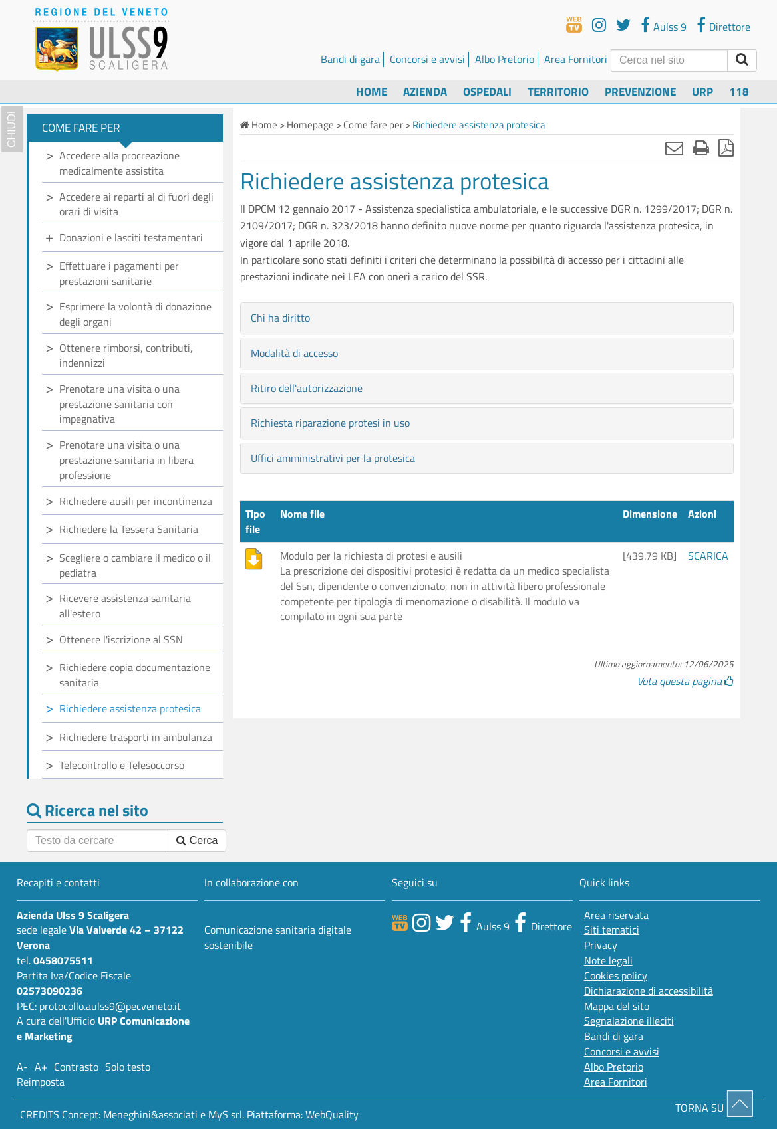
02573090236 (49, 991)
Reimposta (41, 1082)
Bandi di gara (350, 59)
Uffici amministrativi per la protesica (333, 458)
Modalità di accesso (294, 353)
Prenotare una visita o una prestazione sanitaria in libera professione (126, 460)
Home (371, 91)
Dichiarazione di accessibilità (648, 991)
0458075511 (63, 960)
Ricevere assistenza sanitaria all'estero (125, 605)
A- (22, 1067)
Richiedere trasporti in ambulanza (135, 737)
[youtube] (599, 25)
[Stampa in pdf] (726, 147)
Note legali (608, 960)
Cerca (197, 840)
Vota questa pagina (685, 681)
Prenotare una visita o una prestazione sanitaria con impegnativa (119, 404)
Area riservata (616, 915)
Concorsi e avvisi (427, 59)
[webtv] (574, 25)
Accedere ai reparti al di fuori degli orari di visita (136, 204)
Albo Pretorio (504, 59)
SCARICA (708, 556)
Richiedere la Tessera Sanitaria (128, 529)
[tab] (487, 318)
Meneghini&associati (150, 1114)
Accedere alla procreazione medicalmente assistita (119, 163)
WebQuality (332, 1114)
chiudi (11, 129)
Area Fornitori (575, 59)
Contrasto (76, 1067)
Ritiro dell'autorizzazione (307, 388)
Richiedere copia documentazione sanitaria (134, 674)
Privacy (600, 945)
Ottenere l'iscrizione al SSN (121, 639)
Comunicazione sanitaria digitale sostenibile (277, 937)
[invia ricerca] (742, 60)
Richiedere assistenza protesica (130, 708)
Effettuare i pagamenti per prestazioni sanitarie (119, 273)
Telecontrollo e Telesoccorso (121, 765)
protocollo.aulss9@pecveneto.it (110, 1006)
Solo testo (127, 1067)
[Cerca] (669, 60)
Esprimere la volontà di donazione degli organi (135, 314)
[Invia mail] (674, 147)
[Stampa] (701, 147)
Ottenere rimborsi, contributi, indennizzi (126, 355)
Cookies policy (615, 975)
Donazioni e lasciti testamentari (131, 237)
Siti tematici (611, 930)
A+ (41, 1067)
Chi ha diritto (280, 318)
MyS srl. (226, 1114)
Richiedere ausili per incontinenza (135, 501)
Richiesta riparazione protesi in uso (330, 423)
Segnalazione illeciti (629, 1021)
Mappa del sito (616, 1006)
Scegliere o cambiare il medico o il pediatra (135, 565)
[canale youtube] (421, 922)
